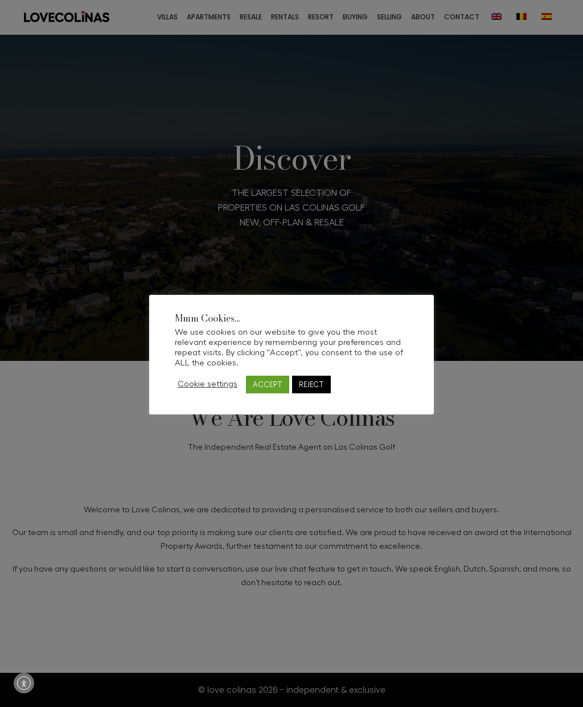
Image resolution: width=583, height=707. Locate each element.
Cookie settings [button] (207, 384)
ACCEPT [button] (267, 384)
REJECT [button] (311, 384)
